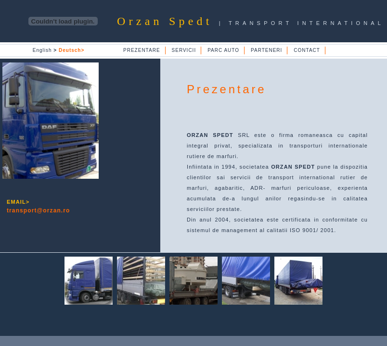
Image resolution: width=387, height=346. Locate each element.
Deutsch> (71, 50)
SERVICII (184, 50)
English (45, 50)
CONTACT (307, 50)
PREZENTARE (141, 50)
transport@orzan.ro (38, 210)
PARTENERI (266, 50)
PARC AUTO (223, 50)
